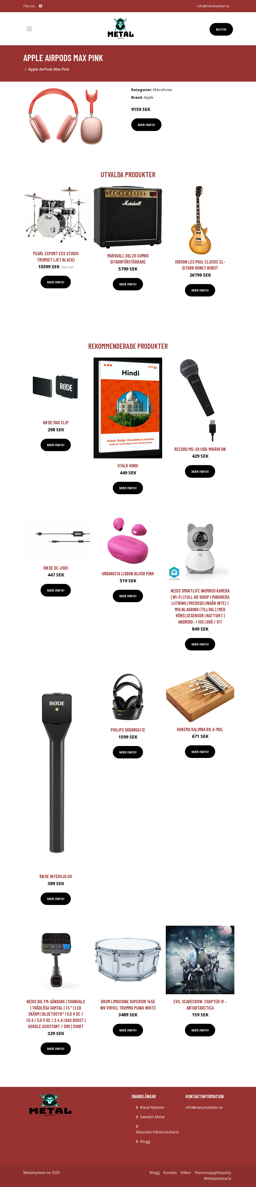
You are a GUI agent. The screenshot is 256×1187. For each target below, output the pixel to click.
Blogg (145, 1141)
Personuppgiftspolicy (213, 1172)
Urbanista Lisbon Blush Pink (128, 573)
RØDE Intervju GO (55, 876)
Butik (221, 29)
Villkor (185, 1172)
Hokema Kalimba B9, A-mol (200, 729)
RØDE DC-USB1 (56, 568)
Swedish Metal (152, 1116)
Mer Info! (146, 124)
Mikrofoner (163, 89)
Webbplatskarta (217, 1178)
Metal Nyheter (152, 1107)
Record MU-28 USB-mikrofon (200, 449)
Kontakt (170, 1172)
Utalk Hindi (128, 465)
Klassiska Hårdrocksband (157, 1132)
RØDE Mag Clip (56, 422)
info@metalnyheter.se (213, 6)
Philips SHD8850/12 (128, 729)
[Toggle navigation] (29, 29)
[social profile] (40, 6)
